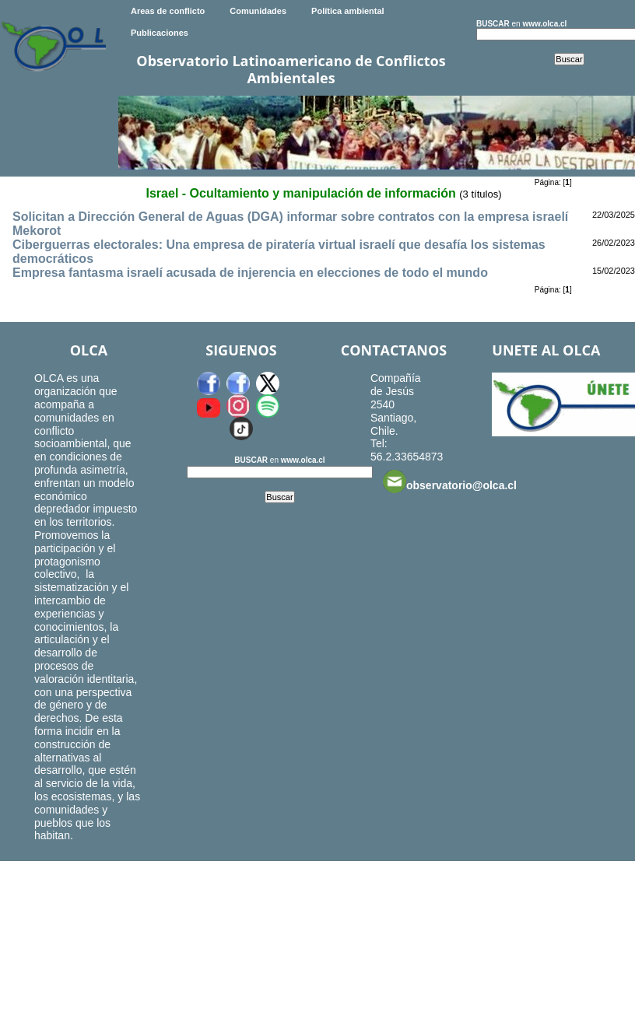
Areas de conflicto (168, 11)
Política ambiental (347, 11)
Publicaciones (159, 32)
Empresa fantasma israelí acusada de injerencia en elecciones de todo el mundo (250, 272)
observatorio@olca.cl (450, 481)
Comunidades (258, 11)
